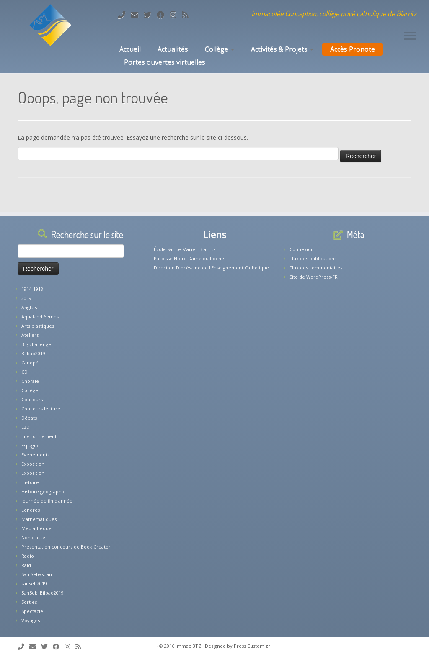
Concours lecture (40, 408)
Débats (29, 418)
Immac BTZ (188, 646)
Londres (30, 510)
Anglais (29, 307)
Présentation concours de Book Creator (66, 547)
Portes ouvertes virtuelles (164, 62)
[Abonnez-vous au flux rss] (188, 15)
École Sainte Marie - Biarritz (185, 249)
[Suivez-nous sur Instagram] (176, 15)
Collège (219, 49)
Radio (27, 556)
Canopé (30, 362)
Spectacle (32, 611)
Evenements (35, 454)
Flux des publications (312, 258)
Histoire (30, 482)
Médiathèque (36, 528)
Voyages (30, 620)
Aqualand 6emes (40, 316)
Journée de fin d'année (46, 500)
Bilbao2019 (33, 353)
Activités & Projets (282, 49)
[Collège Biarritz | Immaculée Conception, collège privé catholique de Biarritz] (50, 25)
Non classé (33, 537)
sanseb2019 (34, 583)
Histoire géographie (43, 491)
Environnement (39, 436)
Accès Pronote (352, 49)
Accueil (129, 49)
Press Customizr (252, 646)
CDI (25, 372)
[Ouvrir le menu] (410, 36)
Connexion (301, 249)
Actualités (173, 49)
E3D (25, 427)
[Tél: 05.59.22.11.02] (124, 15)
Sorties (29, 602)
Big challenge (36, 344)
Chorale (30, 381)
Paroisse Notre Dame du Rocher (190, 258)
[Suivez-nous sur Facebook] (163, 15)
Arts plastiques (37, 326)
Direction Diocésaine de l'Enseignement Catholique (211, 267)
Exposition (32, 464)
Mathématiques (39, 519)
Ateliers (30, 335)
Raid (26, 565)
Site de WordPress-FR (313, 277)
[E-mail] (137, 15)
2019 (26, 298)
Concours (32, 399)
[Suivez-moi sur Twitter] (150, 15)
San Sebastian (36, 574)
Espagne (30, 445)
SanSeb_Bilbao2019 (42, 593)
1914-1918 (32, 289)
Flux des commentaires (315, 267)
